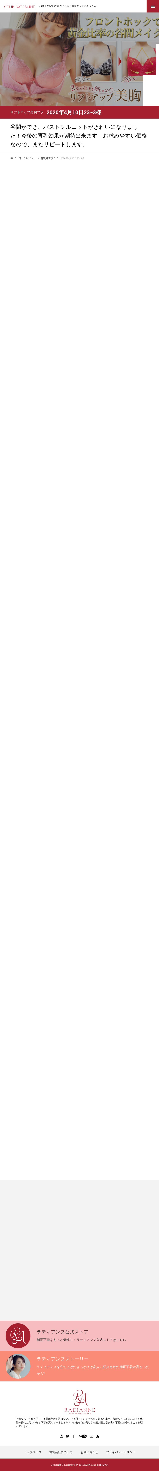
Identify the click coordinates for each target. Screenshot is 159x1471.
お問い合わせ (89, 1452)
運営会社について (60, 1452)
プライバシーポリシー (120, 1452)
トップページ (32, 1452)
